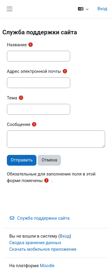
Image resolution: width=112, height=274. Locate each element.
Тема (12, 98)
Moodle (47, 265)
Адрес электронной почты (34, 71)
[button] (83, 9)
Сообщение (18, 124)
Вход (102, 8)
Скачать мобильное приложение (42, 249)
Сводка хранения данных (35, 242)
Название (17, 44)
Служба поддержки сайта (39, 218)
